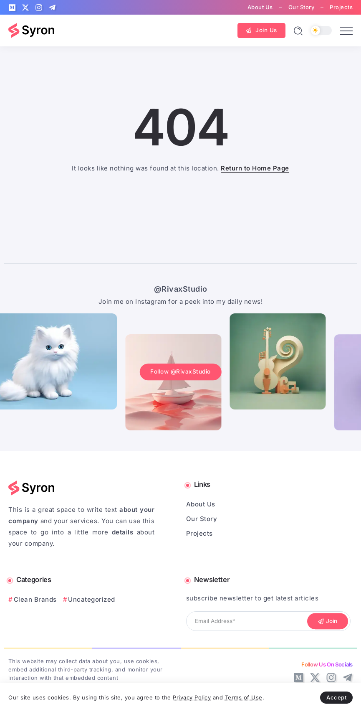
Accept (336, 697)
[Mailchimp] (327, 621)
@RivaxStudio (180, 289)
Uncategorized (91, 599)
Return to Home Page (255, 168)
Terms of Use (244, 697)
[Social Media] (12, 7)
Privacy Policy (192, 697)
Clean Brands (35, 599)
